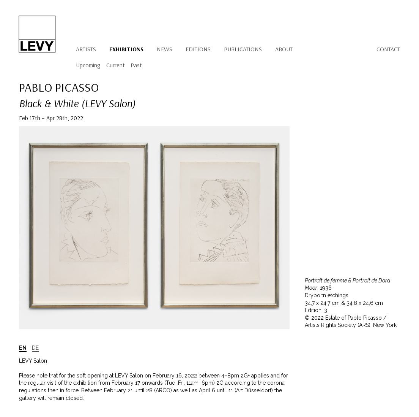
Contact (388, 49)
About (284, 49)
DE (35, 348)
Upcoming (88, 65)
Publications (243, 49)
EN (23, 348)
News (164, 49)
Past (136, 65)
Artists (86, 49)
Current (115, 65)
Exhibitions (126, 49)
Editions (198, 49)
